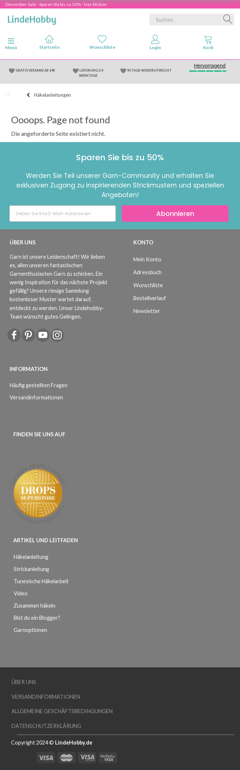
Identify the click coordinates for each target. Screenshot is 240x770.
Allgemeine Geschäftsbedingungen (62, 711)
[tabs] (208, 44)
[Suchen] (227, 19)
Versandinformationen (36, 397)
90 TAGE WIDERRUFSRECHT (149, 70)
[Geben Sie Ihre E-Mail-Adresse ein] (62, 213)
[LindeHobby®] (32, 18)
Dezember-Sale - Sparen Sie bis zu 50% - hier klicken (56, 4)
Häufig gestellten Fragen (39, 385)
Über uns (23, 682)
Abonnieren (175, 213)
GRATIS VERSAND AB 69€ (35, 70)
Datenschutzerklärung (46, 726)
